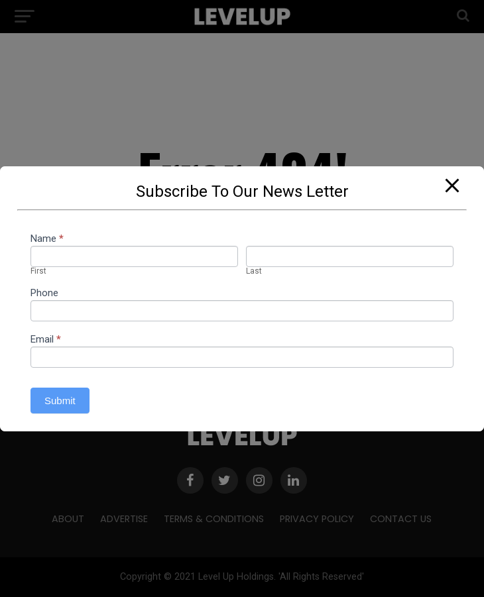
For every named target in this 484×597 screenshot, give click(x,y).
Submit (60, 400)
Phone (44, 293)
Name (47, 239)
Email (45, 340)
